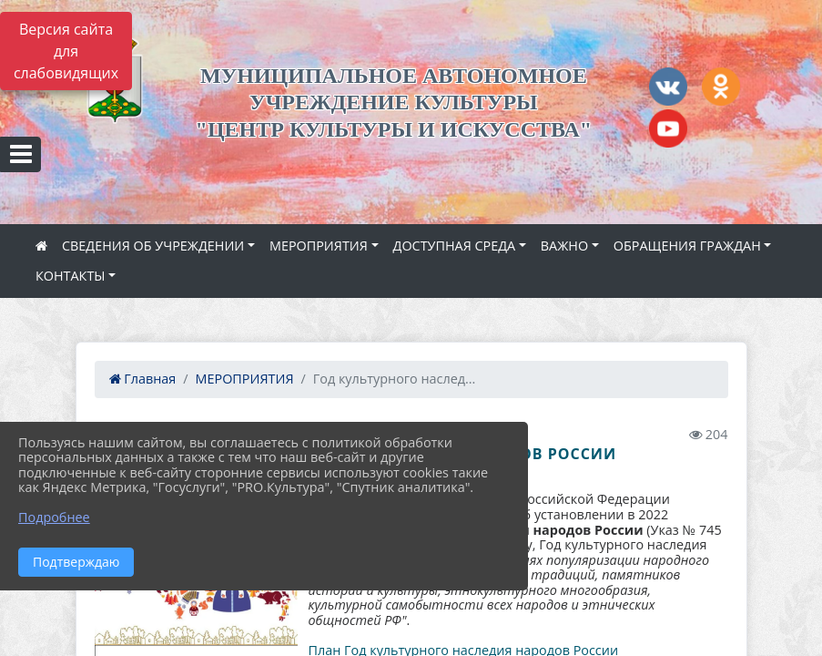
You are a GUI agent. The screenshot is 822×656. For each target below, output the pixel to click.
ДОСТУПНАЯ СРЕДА (454, 245)
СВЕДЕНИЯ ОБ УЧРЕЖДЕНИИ (153, 245)
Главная (143, 378)
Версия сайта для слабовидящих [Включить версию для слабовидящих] (66, 51)
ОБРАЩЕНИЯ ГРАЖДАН (687, 245)
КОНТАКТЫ (71, 275)
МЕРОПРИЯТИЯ (318, 245)
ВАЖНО (564, 245)
